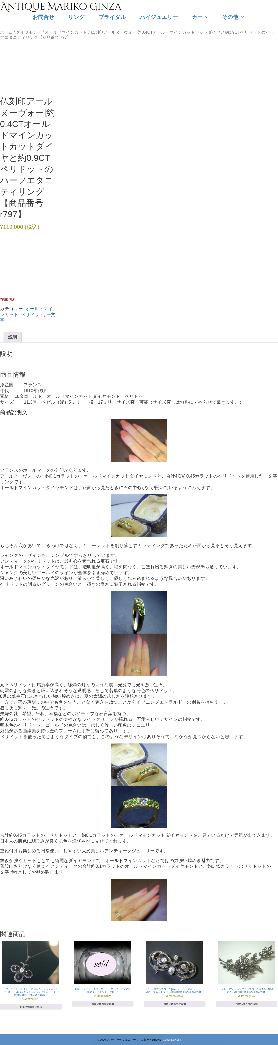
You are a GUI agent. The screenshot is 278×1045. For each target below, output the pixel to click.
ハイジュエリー (159, 17)
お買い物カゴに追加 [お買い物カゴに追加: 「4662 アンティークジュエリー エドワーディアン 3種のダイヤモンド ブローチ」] (102, 1003)
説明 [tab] (12, 337)
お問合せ (43, 17)
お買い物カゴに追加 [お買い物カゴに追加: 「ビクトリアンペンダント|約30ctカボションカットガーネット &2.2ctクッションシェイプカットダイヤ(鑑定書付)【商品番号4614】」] (31, 1006)
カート (200, 17)
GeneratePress (172, 1039)
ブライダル (112, 17)
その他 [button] (237, 17)
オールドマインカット (66, 32)
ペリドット (32, 314)
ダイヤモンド (28, 32)
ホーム (6, 32)
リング (76, 17)
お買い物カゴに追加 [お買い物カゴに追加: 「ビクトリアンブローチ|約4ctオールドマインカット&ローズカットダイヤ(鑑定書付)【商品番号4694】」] (174, 1004)
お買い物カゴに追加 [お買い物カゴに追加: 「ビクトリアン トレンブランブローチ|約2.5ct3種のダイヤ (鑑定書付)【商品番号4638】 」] (246, 1004)
